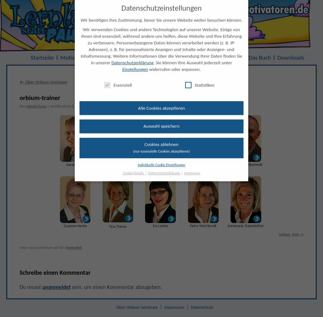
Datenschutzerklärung (132, 58)
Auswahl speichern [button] (161, 122)
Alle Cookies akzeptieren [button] (161, 103)
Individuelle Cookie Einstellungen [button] (161, 160)
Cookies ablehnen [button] (161, 143)
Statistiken (199, 80)
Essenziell (118, 80)
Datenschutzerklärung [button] (164, 169)
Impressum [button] (192, 169)
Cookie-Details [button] (133, 169)
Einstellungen (135, 65)
